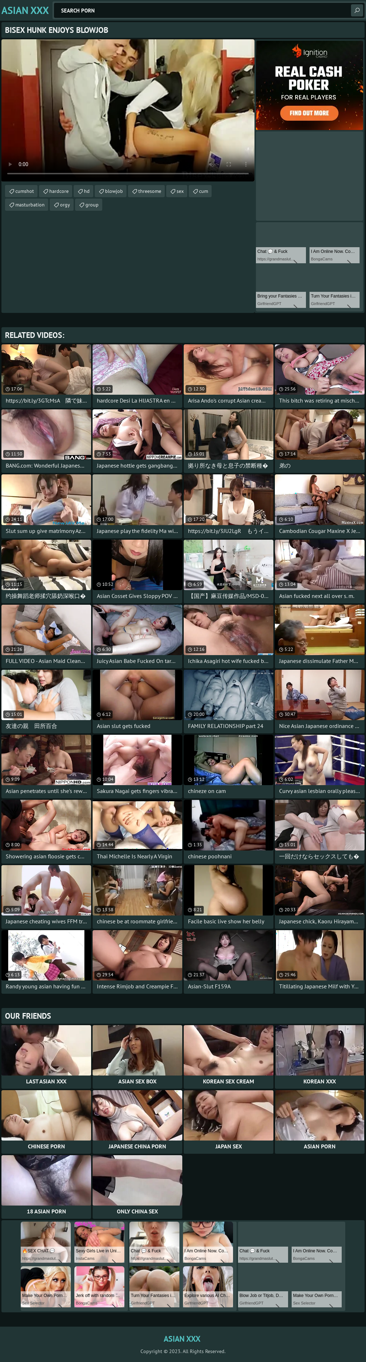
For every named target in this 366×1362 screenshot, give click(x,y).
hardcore (59, 191)
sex (180, 191)
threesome (149, 191)
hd (87, 191)
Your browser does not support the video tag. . (127, 110)
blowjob (114, 191)
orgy (65, 204)
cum (203, 191)
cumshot (24, 191)
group (92, 204)
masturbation (30, 204)
